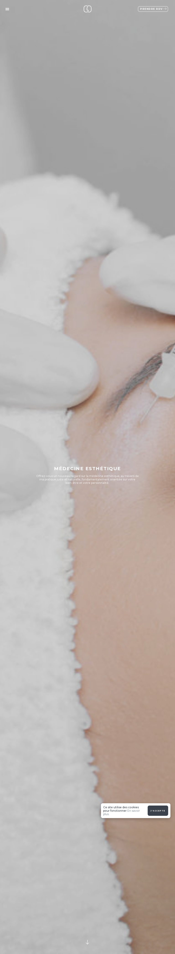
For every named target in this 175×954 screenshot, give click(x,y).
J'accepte (157, 758)
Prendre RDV (153, 9)
